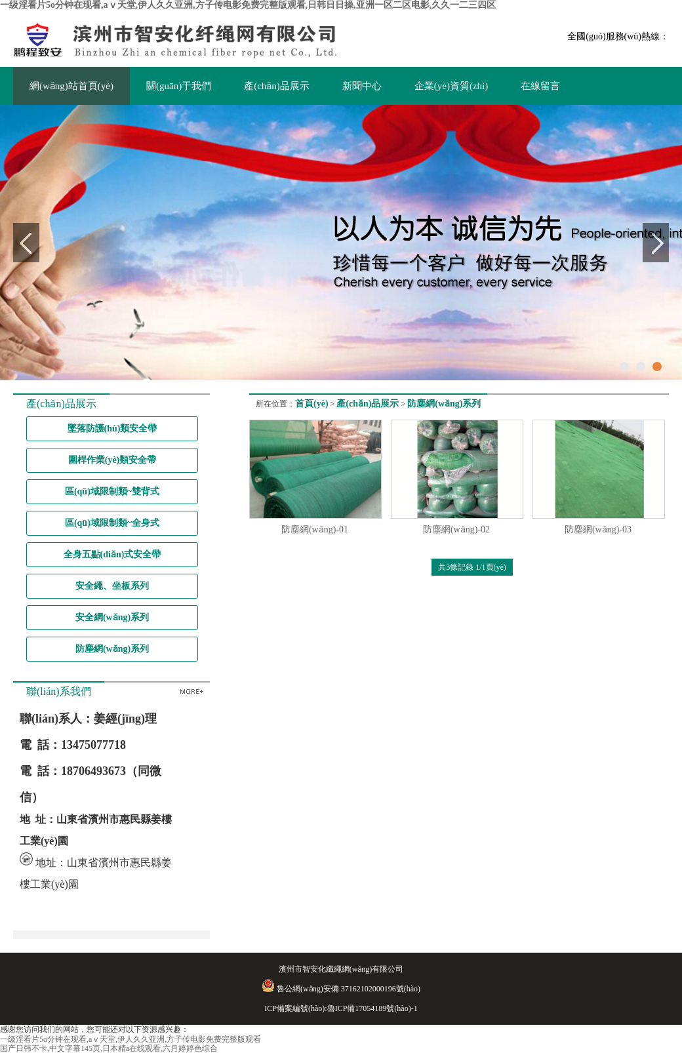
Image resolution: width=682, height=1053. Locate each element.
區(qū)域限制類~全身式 (112, 523)
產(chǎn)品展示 (277, 86)
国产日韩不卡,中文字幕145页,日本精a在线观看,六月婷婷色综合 (109, 1048)
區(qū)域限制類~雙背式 (112, 491)
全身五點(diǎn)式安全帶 (112, 554)
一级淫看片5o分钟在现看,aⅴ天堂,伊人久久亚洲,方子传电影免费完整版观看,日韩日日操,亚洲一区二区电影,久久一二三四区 (248, 5)
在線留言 (540, 86)
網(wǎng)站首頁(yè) (71, 86)
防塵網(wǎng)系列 (112, 649)
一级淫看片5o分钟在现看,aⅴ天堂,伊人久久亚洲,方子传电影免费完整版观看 (130, 1039)
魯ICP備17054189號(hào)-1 (372, 1008)
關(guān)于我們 (178, 86)
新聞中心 (362, 86)
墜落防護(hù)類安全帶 (112, 428)
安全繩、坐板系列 (112, 586)
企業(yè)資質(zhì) (451, 86)
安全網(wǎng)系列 (112, 617)
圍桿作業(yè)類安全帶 (112, 460)
